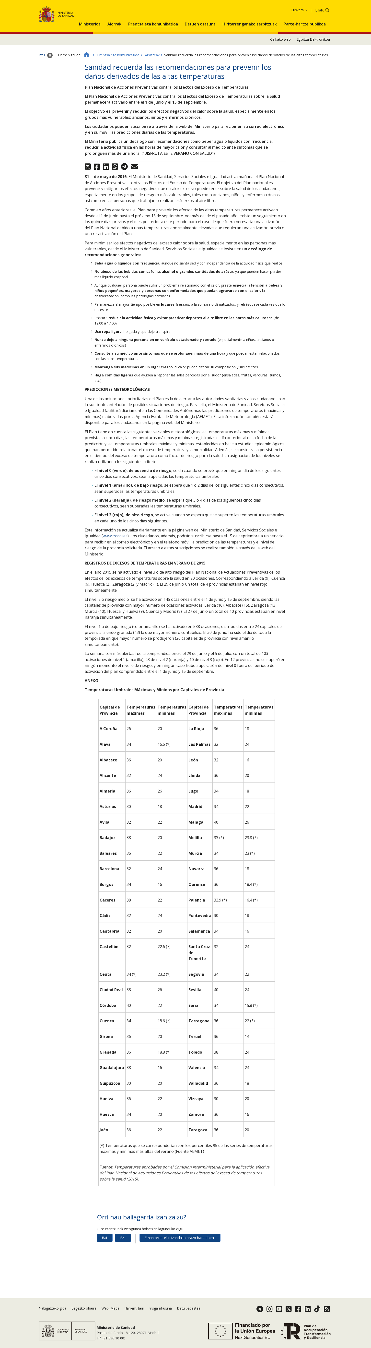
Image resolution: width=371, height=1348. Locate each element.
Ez (122, 1260)
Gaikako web (280, 62)
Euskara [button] (299, 32)
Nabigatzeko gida (52, 1308)
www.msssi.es (115, 558)
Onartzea (293, 12)
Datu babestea (188, 1308)
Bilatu (319, 32)
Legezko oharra (83, 1308)
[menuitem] (90, 45)
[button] (90, 45)
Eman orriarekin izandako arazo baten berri (180, 1260)
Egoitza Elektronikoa (313, 62)
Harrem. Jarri (134, 1308)
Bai (104, 1260)
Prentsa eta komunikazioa (118, 77)
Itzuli (46, 77)
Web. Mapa (110, 1308)
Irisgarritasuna (160, 1308)
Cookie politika (256, 11)
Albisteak (152, 77)
